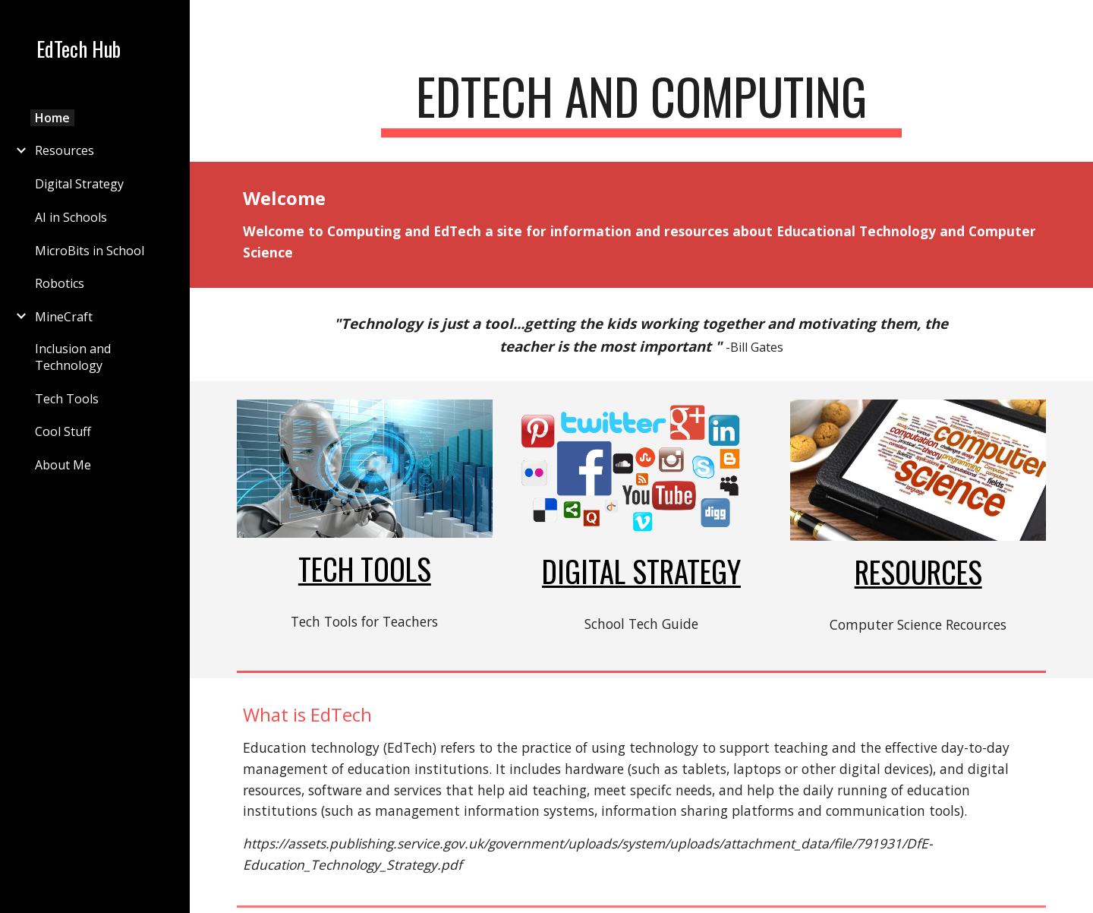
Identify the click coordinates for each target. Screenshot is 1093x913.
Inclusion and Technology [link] (73, 357)
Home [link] (52, 117)
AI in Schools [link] (71, 217)
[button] (1075, 21)
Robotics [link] (59, 283)
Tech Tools (364, 568)
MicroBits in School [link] (89, 250)
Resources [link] (64, 150)
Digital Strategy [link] (79, 183)
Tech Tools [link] (67, 398)
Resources (918, 571)
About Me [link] (63, 464)
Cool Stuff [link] (63, 431)
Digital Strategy (641, 570)
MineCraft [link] (64, 316)
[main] (641, 104)
